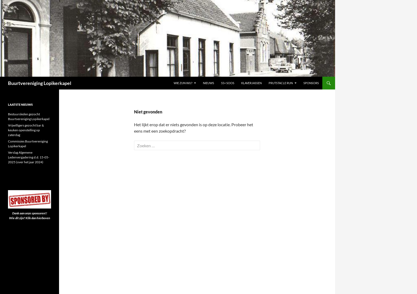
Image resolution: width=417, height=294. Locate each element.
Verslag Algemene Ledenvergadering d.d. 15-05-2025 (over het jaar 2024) (28, 157)
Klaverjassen (251, 83)
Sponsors (311, 83)
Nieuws (208, 83)
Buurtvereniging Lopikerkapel (39, 83)
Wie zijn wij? (183, 83)
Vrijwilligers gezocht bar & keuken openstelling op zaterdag (26, 130)
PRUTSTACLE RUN (281, 83)
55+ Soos (227, 83)
